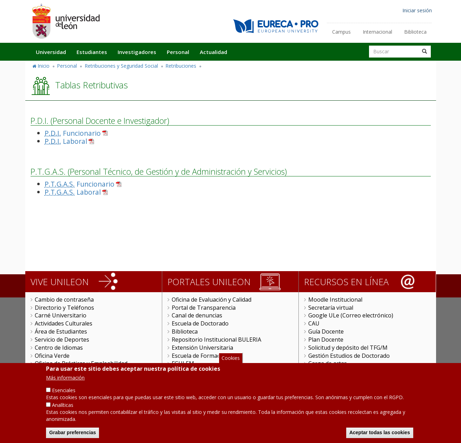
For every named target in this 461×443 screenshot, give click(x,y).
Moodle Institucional (335, 299)
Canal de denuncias (197, 315)
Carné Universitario (60, 315)
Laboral (66, 141)
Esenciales (63, 398)
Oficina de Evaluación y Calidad (211, 299)
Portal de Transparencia (204, 307)
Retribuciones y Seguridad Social (121, 65)
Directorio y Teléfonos (64, 307)
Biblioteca (415, 31)
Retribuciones (180, 65)
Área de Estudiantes (61, 331)
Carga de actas (327, 363)
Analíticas (62, 413)
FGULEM (183, 363)
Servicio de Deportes (62, 339)
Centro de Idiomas (59, 347)
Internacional (377, 31)
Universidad (51, 51)
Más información (65, 386)
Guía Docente (326, 331)
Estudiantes (92, 51)
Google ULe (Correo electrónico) (350, 315)
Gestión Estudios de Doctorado (349, 356)
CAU (314, 323)
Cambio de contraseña (64, 299)
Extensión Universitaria (202, 347)
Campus (341, 31)
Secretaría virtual (330, 307)
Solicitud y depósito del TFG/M (348, 347)
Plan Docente (325, 339)
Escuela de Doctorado (200, 323)
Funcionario (73, 133)
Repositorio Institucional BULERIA (216, 339)
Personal (178, 51)
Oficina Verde (52, 356)
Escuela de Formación (200, 356)
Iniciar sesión (417, 10)
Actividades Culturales (63, 323)
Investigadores (137, 51)
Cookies (231, 366)
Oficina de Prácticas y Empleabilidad (81, 363)
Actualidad (213, 51)
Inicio (44, 65)
